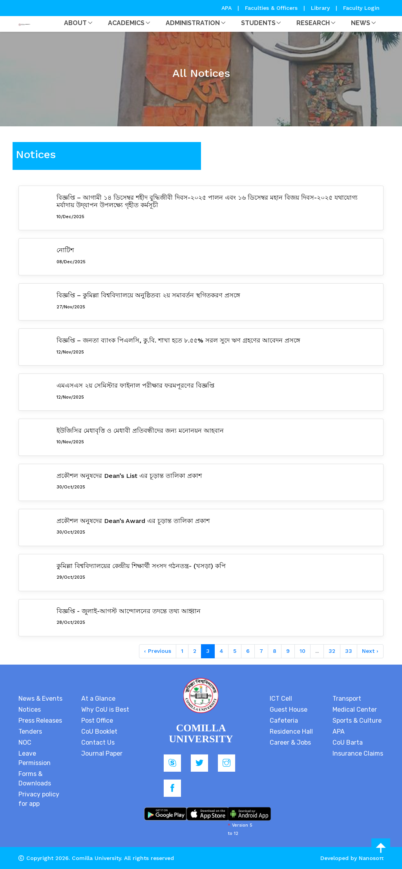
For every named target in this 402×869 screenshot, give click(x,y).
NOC (24, 742)
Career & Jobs (290, 742)
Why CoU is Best (105, 709)
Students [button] (258, 23)
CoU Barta (348, 742)
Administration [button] (193, 23)
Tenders (30, 731)
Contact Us (98, 742)
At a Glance (98, 698)
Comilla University (96, 858)
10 (302, 651)
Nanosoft (371, 858)
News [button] (360, 23)
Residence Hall (291, 731)
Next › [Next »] (370, 651)
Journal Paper (101, 753)
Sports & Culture (357, 720)
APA (227, 8)
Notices (29, 709)
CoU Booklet (99, 731)
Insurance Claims (358, 753)
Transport (347, 698)
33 (348, 651)
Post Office (97, 720)
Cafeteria (284, 720)
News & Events (40, 698)
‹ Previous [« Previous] (157, 651)
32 (332, 651)
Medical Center (355, 709)
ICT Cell (281, 698)
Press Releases (40, 720)
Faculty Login (361, 8)
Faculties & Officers (271, 8)
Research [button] (313, 23)
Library (321, 8)
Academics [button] (126, 23)
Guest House (288, 709)
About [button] (75, 23)
